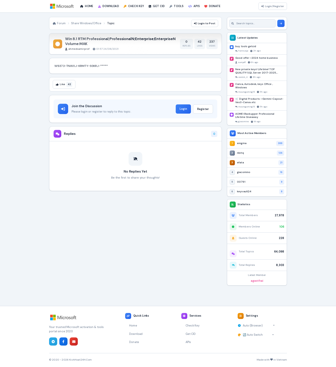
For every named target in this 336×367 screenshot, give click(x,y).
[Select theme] (258, 334)
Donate (134, 342)
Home (133, 325)
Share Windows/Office (86, 23)
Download (135, 334)
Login (183, 109)
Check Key (193, 325)
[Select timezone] (259, 325)
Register (203, 109)
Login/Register (272, 6)
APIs (188, 342)
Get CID (191, 334)
